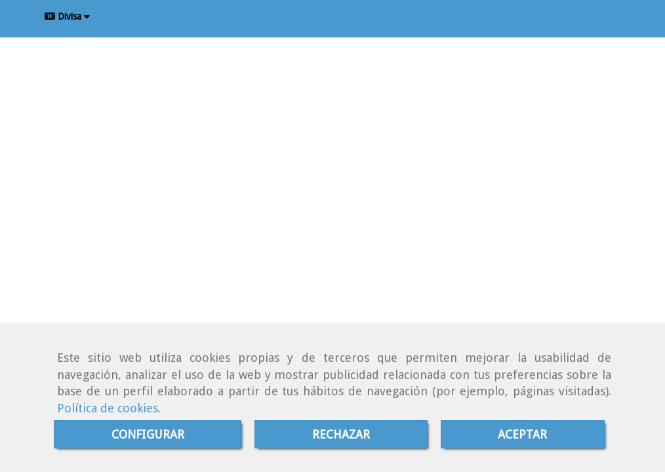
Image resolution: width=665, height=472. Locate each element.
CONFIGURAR (147, 434)
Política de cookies (107, 408)
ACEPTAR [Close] (522, 434)
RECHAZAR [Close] (341, 434)
